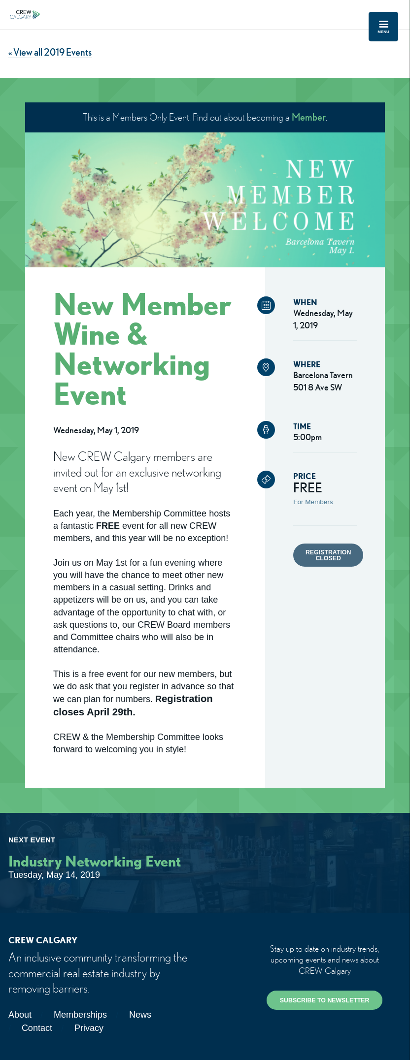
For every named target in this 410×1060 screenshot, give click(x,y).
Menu (383, 26)
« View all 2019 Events (50, 52)
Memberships (80, 1015)
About (20, 1015)
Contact (37, 1028)
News (140, 1015)
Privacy (88, 1028)
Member (309, 117)
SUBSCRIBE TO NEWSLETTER (325, 1000)
